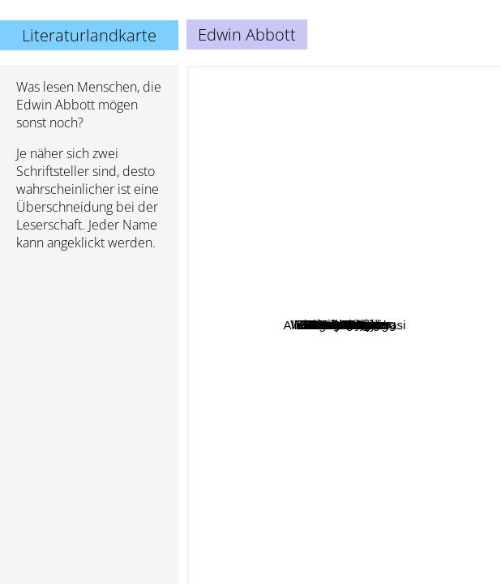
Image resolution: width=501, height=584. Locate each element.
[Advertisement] (89, 349)
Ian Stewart (322, 275)
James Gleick (347, 321)
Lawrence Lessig (275, 383)
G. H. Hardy (324, 359)
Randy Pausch (411, 343)
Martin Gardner (366, 253)
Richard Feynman (291, 231)
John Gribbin (381, 272)
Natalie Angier (439, 295)
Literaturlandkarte (89, 35)
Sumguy (308, 103)
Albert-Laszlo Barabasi (427, 456)
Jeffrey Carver (237, 345)
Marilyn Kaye (380, 518)
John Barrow (396, 414)
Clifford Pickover (375, 486)
